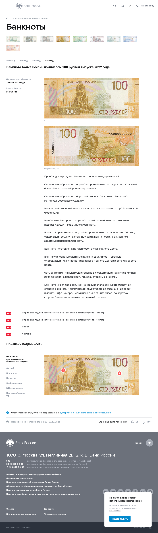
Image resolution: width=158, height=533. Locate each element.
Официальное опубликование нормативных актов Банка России (39, 486)
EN (130, 6)
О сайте (10, 509)
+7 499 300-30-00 (15, 467)
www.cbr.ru (127, 505)
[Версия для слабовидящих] (122, 5)
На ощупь (11, 378)
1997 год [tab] (10, 60)
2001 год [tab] (23, 60)
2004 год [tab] (36, 60)
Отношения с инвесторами (19, 478)
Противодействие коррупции (21, 514)
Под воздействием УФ (15, 394)
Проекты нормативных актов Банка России (28, 490)
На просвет (19, 360)
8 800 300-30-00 (14, 464)
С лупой (10, 368)
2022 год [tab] (49, 60)
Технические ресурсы (55, 514)
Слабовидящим (14, 383)
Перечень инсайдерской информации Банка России (32, 482)
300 (8, 461)
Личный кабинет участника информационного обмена (33, 474)
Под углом (11, 373)
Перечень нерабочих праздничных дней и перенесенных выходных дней (43, 494)
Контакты (49, 509)
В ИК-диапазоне (14, 388)
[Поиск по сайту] (145, 6)
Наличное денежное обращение (30, 18)
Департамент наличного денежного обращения (85, 412)
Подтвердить (120, 518)
